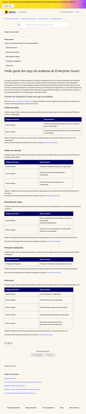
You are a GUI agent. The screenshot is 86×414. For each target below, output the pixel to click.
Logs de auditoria (10, 378)
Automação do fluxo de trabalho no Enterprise (19, 393)
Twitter (8, 343)
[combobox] (43, 25)
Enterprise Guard (43, 18)
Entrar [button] (78, 12)
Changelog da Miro (13, 408)
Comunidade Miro (48, 408)
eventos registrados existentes (21, 101)
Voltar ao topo (10, 366)
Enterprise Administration (28, 18)
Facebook (5, 343)
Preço (62, 408)
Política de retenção (12, 52)
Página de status (31, 408)
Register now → (8, 6)
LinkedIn (11, 343)
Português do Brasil (66, 12)
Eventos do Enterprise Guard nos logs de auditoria (22, 43)
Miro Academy (74, 408)
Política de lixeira (11, 48)
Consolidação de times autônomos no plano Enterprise (22, 382)
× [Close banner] (83, 4)
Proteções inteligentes (13, 61)
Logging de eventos (56, 18)
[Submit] (18, 25)
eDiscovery (9, 65)
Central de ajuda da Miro (11, 18)
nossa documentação (50, 142)
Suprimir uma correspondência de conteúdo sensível (22, 389)
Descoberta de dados (13, 56)
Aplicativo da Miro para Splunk (14, 386)
